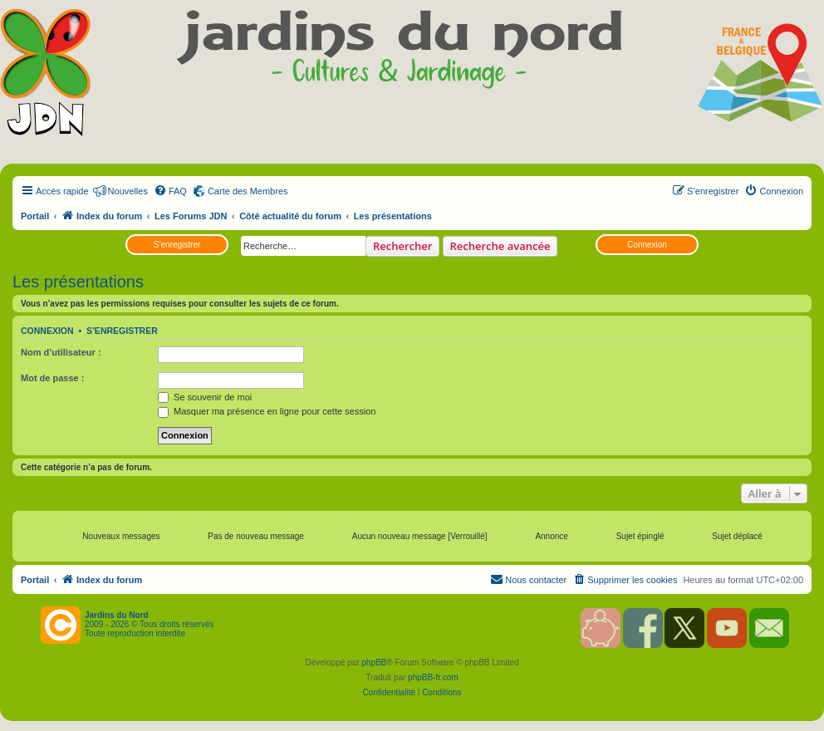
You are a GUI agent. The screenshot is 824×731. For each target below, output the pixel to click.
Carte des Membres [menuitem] (248, 191)
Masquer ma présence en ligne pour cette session (266, 411)
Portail (35, 216)
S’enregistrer (177, 244)
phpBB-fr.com (433, 677)
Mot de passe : (52, 378)
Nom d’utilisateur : (61, 352)
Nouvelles (128, 191)
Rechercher (402, 245)
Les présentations (78, 281)
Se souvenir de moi (205, 397)
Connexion (647, 244)
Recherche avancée (500, 245)
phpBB (373, 662)
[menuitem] (170, 191)
